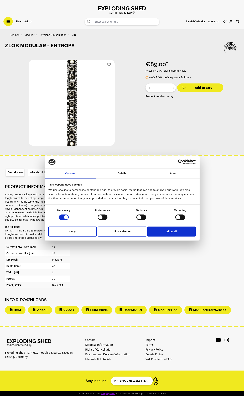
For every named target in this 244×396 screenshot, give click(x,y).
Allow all (171, 231)
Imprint (150, 340)
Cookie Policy (154, 354)
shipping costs (108, 393)
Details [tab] (122, 173)
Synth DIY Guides (195, 21)
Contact (90, 340)
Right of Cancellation (98, 349)
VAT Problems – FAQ (159, 359)
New (19, 21)
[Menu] (8, 21)
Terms (150, 345)
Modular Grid (168, 310)
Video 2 (69, 310)
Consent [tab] (70, 173)
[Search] (89, 21)
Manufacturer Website (209, 310)
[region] (72, 104)
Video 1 (42, 310)
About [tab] (174, 173)
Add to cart (197, 88)
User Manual (132, 310)
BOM (17, 310)
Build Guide (99, 310)
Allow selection (122, 231)
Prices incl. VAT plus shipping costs (166, 70)
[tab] (15, 172)
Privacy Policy (154, 349)
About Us (213, 21)
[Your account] (231, 21)
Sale (28, 21)
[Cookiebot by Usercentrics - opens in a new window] (180, 162)
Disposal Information (99, 345)
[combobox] (126, 21)
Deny (72, 231)
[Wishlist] (224, 21)
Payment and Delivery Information (107, 354)
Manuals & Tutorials (98, 359)
